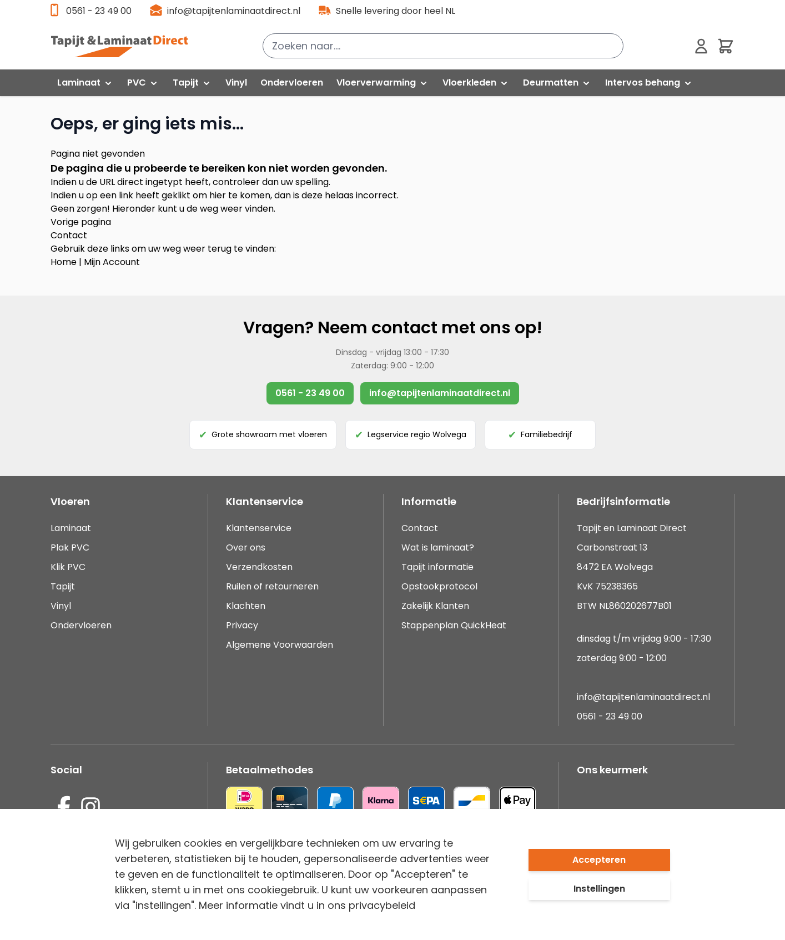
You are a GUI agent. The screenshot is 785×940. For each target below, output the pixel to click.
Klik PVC (68, 567)
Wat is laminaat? (438, 547)
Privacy (242, 625)
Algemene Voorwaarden (279, 644)
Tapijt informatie (437, 567)
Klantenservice (258, 528)
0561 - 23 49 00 (99, 10)
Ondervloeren (81, 625)
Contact (69, 235)
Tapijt (63, 586)
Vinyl (61, 605)
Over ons (245, 547)
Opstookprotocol (439, 586)
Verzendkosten (259, 567)
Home (64, 262)
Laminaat (71, 528)
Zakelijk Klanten (435, 605)
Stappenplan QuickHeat (453, 625)
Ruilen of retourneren (272, 586)
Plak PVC (70, 547)
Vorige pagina (81, 222)
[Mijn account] (701, 46)
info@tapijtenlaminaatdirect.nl (233, 10)
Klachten (245, 605)
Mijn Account (112, 262)
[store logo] (125, 46)
